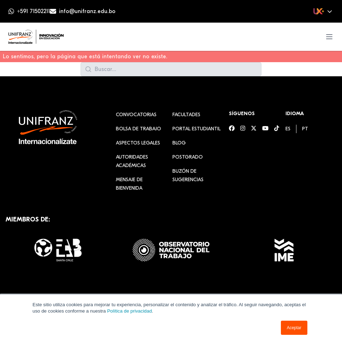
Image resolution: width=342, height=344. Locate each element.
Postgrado (187, 157)
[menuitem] (287, 129)
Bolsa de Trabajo (138, 129)
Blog (179, 143)
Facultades (186, 115)
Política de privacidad (129, 311)
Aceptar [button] (294, 327)
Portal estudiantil (196, 129)
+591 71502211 (33, 11)
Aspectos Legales (138, 143)
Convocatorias (136, 115)
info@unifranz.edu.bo (87, 11)
